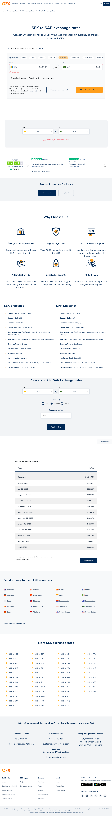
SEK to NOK (65, 654)
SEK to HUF (39, 663)
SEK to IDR (39, 668)
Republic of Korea (39, 606)
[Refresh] (8, 48)
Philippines (11, 606)
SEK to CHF (13, 673)
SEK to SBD (65, 691)
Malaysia (36, 601)
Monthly (56, 403)
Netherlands (64, 601)
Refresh (41, 48)
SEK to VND (91, 668)
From (11, 62)
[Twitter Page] (91, 795)
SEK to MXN (39, 701)
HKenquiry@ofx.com (56, 757)
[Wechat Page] (96, 795)
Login (4, 782)
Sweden (25, 344)
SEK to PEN (65, 668)
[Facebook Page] (82, 795)
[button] (24, 57)
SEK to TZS (91, 659)
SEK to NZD (65, 659)
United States (90, 612)
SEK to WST (92, 677)
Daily (47, 403)
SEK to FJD (13, 706)
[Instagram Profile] (105, 795)
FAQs (22, 782)
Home (4, 11)
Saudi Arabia (78, 344)
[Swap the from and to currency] (56, 67)
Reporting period (56, 410)
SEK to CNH (13, 677)
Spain (9, 612)
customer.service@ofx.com (21, 743)
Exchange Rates (13, 11)
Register (106, 4)
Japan (9, 601)
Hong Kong (37, 595)
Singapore (63, 606)
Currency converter (8, 794)
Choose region (7, 798)
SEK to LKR (39, 691)
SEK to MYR (39, 706)
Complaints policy (26, 786)
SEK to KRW (40, 687)
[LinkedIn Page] (87, 795)
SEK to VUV (91, 673)
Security (40, 790)
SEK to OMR (65, 663)
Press (40, 786)
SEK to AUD (13, 659)
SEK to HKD (39, 659)
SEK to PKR (65, 682)
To (63, 62)
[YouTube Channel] (100, 795)
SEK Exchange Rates (28, 11)
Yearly (66, 403)
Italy (87, 595)
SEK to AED (13, 654)
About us (41, 782)
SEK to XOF (91, 682)
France (87, 590)
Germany (10, 595)
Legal (57, 782)
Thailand (36, 612)
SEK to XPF (91, 687)
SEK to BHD (13, 663)
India (61, 595)
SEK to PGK (65, 673)
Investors (41, 798)
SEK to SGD (65, 696)
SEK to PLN (65, 687)
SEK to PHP (65, 677)
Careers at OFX (43, 794)
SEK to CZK (13, 687)
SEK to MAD (40, 696)
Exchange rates (7, 790)
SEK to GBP (39, 654)
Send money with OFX (9, 786)
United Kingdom (65, 612)
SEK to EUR (13, 701)
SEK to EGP (13, 696)
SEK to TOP (65, 706)
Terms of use (60, 786)
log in (38, 91)
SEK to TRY (91, 654)
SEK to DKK (13, 691)
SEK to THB (65, 701)
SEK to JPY (39, 682)
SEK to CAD (13, 668)
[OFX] (6, 3)
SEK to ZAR (91, 691)
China (61, 590)
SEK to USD (91, 663)
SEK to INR (39, 677)
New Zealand (90, 601)
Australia (10, 590)
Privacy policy (60, 790)
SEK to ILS (39, 673)
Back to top (104, 442)
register (31, 91)
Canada (36, 590)
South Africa (90, 606)
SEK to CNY (13, 682)
